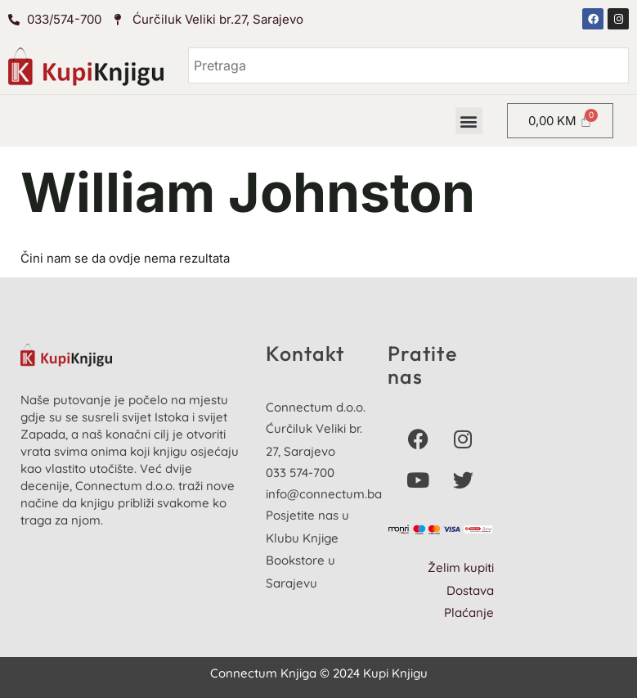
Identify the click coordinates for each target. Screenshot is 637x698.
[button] (468, 120)
